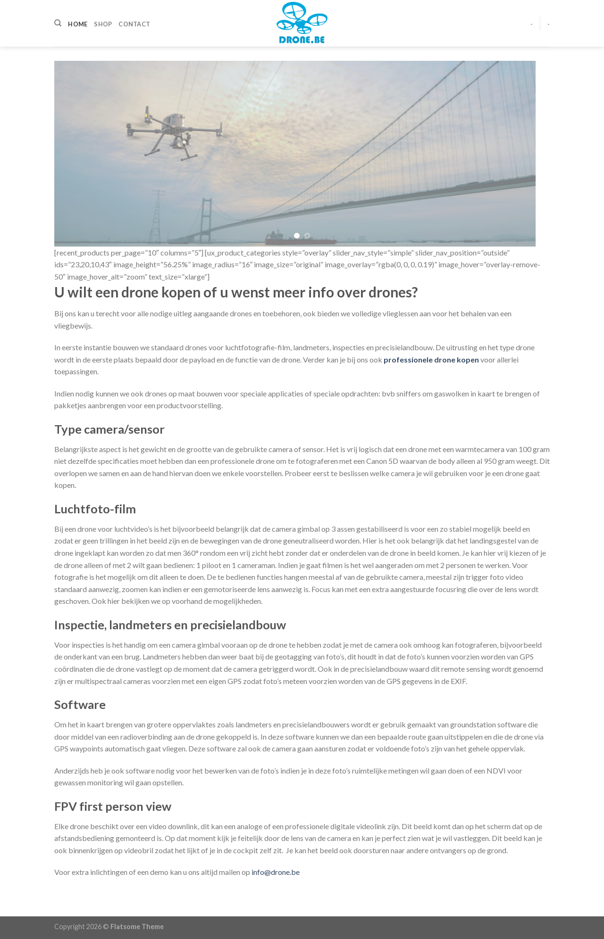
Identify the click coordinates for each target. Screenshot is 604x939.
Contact (134, 24)
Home (77, 24)
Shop (103, 24)
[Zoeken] (57, 23)
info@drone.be (276, 871)
